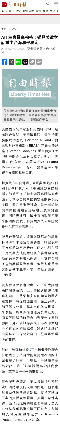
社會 (45, 11)
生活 (53, 11)
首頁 (4, 29)
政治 (19, 11)
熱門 (11, 11)
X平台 (33, 349)
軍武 (38, 11)
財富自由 (28, 11)
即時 (4, 11)
